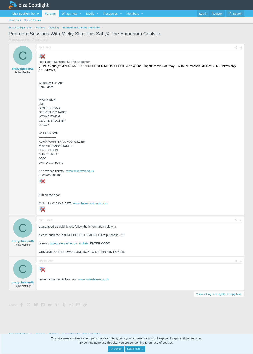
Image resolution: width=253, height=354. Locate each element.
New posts (15, 20)
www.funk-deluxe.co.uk (93, 279)
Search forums (32, 20)
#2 (241, 220)
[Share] (235, 47)
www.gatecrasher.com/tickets (69, 243)
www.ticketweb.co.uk (80, 171)
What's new (69, 13)
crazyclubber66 (21, 39)
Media (90, 13)
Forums (50, 13)
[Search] (235, 13)
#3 (241, 261)
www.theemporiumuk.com (90, 203)
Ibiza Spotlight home (25, 13)
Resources (110, 13)
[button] (80, 13)
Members (132, 13)
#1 (241, 47)
